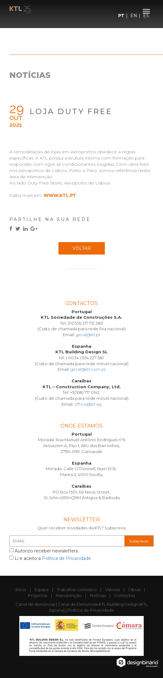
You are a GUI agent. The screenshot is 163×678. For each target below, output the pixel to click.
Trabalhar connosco (77, 589)
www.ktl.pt (60, 195)
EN (133, 15)
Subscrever (139, 541)
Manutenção (69, 595)
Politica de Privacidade (91, 610)
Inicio (21, 589)
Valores (112, 589)
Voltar (81, 248)
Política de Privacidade (67, 558)
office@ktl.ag (87, 404)
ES (146, 15)
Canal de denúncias (35, 604)
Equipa (42, 589)
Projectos (37, 595)
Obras (134, 589)
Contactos (124, 595)
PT (121, 15)
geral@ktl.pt (88, 334)
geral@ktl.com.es (87, 369)
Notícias (98, 595)
